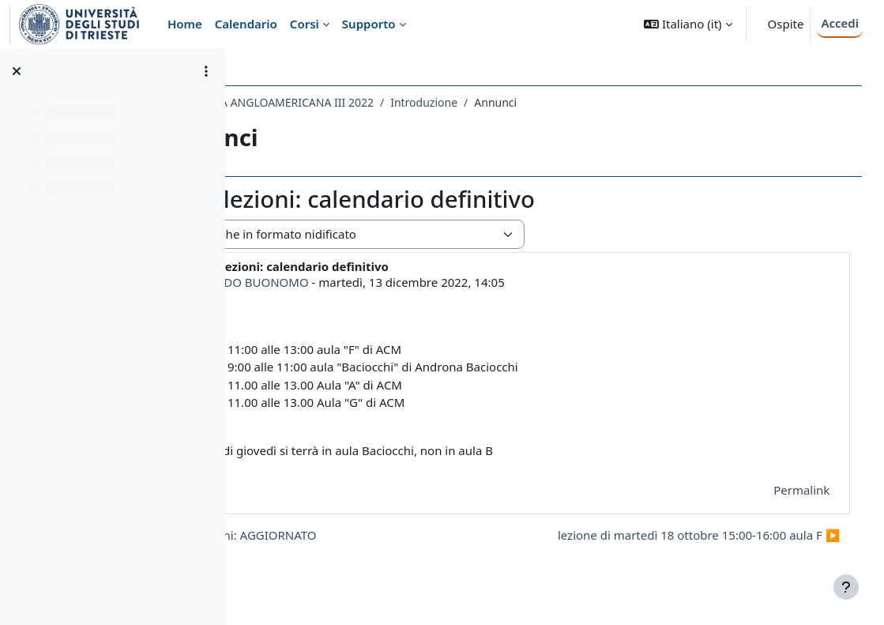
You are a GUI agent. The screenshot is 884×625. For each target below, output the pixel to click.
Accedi (840, 23)
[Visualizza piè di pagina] (846, 587)
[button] (688, 24)
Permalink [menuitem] (779, 490)
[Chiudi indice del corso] (16, 71)
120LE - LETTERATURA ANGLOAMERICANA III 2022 (385, 102)
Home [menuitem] (184, 24)
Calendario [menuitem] (246, 24)
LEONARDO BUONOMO (384, 282)
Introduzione (564, 102)
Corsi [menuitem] (304, 24)
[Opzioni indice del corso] (206, 71)
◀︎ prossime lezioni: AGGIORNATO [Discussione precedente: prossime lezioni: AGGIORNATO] (361, 535)
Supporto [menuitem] (369, 24)
